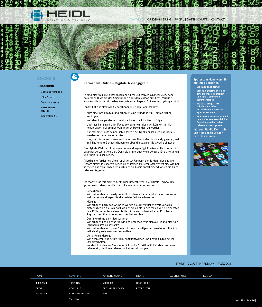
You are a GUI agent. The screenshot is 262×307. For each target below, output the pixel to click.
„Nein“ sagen (48, 97)
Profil (179, 19)
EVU (105, 293)
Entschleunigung (50, 102)
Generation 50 (49, 115)
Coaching (136, 19)
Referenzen (143, 288)
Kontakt (218, 19)
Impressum (206, 263)
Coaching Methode (51, 91)
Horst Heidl (143, 283)
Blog (191, 263)
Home (39, 275)
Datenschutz (197, 19)
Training (74, 283)
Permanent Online (48, 109)
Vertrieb (74, 298)
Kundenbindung (159, 19)
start (180, 263)
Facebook (224, 263)
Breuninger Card (113, 288)
